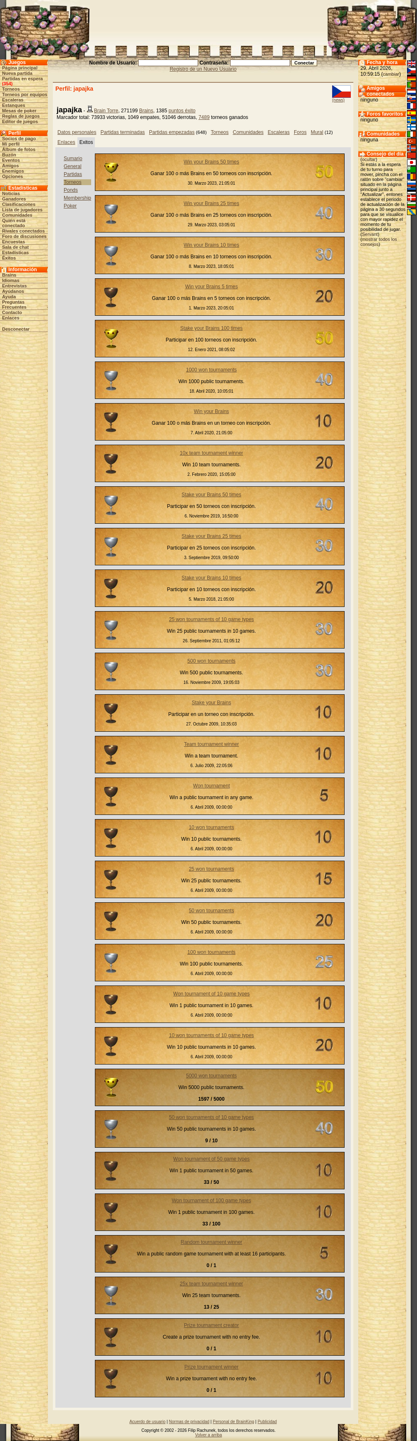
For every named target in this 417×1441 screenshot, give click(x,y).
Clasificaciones (18, 204)
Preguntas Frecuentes (14, 304)
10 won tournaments (211, 827)
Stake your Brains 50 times (211, 495)
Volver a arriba (208, 1435)
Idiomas (11, 280)
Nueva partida (17, 73)
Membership (77, 198)
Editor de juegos (20, 121)
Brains (9, 274)
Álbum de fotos (18, 149)
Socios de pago (19, 138)
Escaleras (12, 99)
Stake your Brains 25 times (211, 536)
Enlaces (11, 317)
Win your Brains (211, 411)
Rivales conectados (23, 230)
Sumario (73, 158)
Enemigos (13, 170)
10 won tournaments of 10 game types (211, 1035)
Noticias (11, 193)
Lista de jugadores (22, 209)
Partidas (73, 174)
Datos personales (76, 132)
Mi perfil (11, 143)
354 (7, 83)
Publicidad (267, 1421)
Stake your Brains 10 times (211, 578)
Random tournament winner (211, 1242)
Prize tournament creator (211, 1325)
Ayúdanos (13, 291)
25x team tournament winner (211, 1284)
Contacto (12, 312)
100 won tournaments (211, 952)
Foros (300, 132)
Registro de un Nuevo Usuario (203, 69)
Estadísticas (15, 252)
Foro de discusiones (24, 236)
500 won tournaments (211, 661)
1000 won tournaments (211, 370)
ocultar (369, 159)
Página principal (19, 67)
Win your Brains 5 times (211, 287)
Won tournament (211, 786)
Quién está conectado (13, 223)
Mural (317, 132)
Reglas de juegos (21, 116)
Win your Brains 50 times (211, 162)
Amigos (10, 165)
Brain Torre (106, 111)
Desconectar (16, 329)
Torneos (11, 89)
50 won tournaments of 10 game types (211, 1117)
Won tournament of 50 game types (211, 1159)
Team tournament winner (211, 744)
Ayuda (9, 296)
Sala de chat (15, 247)
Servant (370, 234)
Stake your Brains (211, 703)
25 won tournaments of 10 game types (211, 619)
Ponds (71, 190)
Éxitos (9, 257)
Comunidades (17, 215)
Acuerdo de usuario (147, 1421)
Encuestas (13, 241)
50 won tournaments (211, 911)
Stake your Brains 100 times (211, 328)
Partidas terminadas (122, 132)
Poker (70, 206)
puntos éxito (182, 111)
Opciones (12, 176)
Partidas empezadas (171, 132)
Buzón (9, 154)
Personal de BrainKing (233, 1421)
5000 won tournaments (211, 1076)
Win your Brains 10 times (211, 245)
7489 (204, 117)
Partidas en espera (22, 78)
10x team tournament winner (211, 453)
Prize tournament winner (211, 1367)
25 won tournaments (211, 869)
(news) (338, 100)
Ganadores (14, 198)
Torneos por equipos (24, 94)
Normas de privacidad (189, 1421)
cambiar (391, 74)
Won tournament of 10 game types (211, 994)
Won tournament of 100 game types (211, 1200)
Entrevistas (14, 285)
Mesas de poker (19, 110)
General (73, 166)
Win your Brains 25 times (211, 203)
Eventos (11, 160)
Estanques (13, 105)
